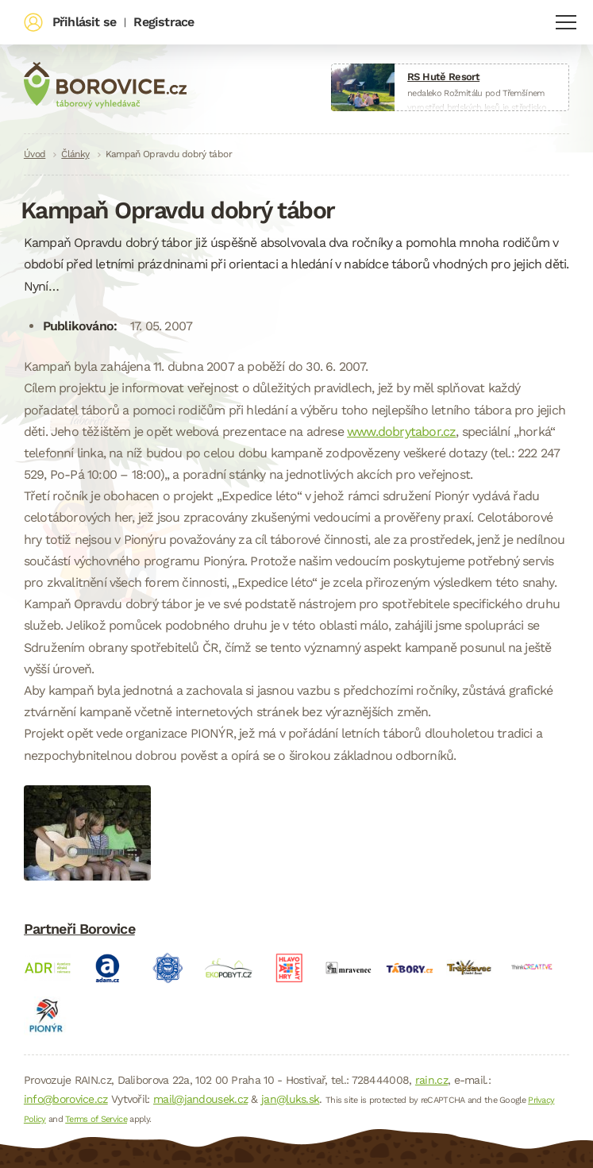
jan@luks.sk (290, 1099)
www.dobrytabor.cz (401, 431)
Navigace (566, 22)
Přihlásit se (84, 21)
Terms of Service (96, 1119)
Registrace (163, 21)
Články (75, 154)
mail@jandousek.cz (200, 1099)
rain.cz (431, 1080)
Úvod (34, 154)
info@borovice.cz (66, 1099)
